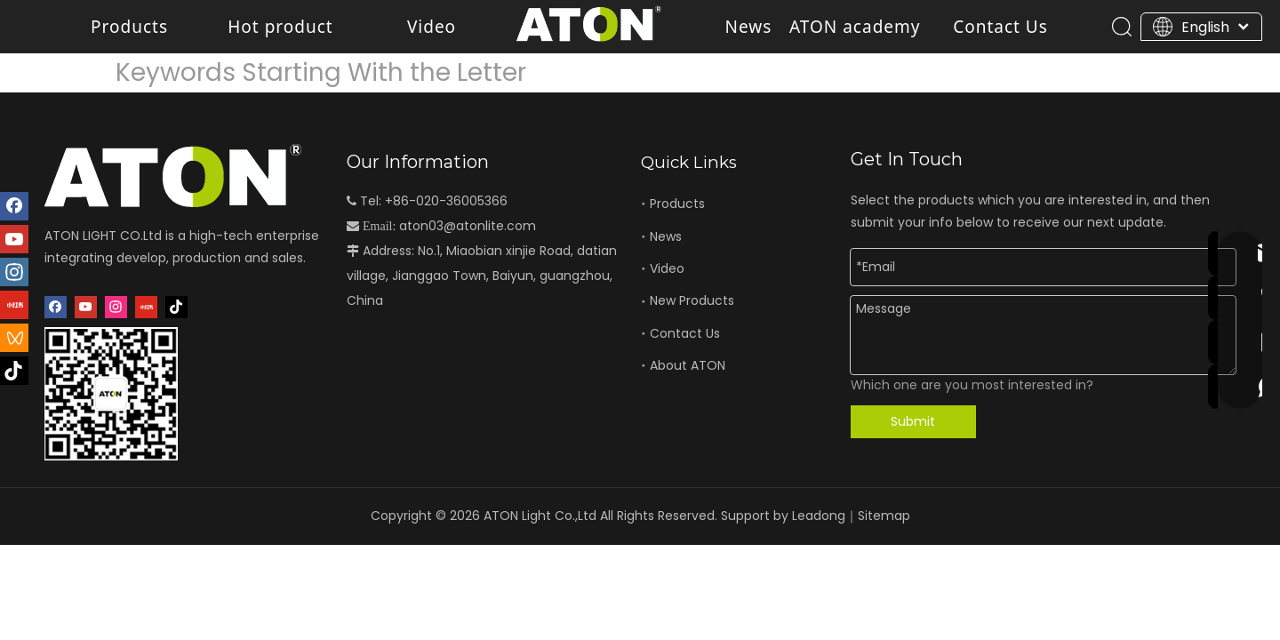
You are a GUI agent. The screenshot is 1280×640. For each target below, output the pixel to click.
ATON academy (855, 26)
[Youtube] (86, 307)
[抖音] (176, 307)
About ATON (687, 365)
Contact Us (1000, 26)
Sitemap (884, 515)
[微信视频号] (14, 338)
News (748, 26)
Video (431, 26)
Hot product (280, 26)
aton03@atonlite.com (467, 226)
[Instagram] (116, 307)
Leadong (818, 515)
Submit (913, 421)
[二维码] (111, 393)
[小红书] (146, 307)
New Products (692, 300)
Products (129, 26)
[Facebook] (55, 307)
